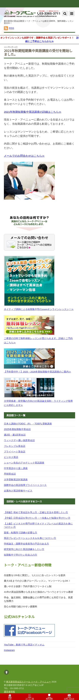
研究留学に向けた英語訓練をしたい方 (24, 549)
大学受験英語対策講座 (16, 479)
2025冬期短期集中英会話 (17, 429)
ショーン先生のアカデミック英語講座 (24, 462)
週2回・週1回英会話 (15, 434)
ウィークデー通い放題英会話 (19, 440)
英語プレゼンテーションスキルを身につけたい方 (30, 538)
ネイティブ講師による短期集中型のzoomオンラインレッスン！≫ (39, 309)
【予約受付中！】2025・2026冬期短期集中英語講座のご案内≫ (37, 371)
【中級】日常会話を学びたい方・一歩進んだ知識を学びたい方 (37, 518)
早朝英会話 (10, 473)
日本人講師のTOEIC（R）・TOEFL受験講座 (28, 423)
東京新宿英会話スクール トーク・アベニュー (28, 681)
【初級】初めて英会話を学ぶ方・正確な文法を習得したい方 (36, 512)
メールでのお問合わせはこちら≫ (24, 155)
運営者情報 (9, 691)
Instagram (9, 650)
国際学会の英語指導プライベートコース (25, 485)
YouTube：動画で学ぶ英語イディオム (24, 644)
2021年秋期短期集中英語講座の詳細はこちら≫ (32, 111)
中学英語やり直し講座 (16, 468)
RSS (11, 28)
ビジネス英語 (11, 457)
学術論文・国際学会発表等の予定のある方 (26, 543)
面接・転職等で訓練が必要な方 (20, 532)
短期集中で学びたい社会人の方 (20, 554)
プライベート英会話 (14, 451)
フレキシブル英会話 (14, 446)
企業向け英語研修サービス (18, 490)
